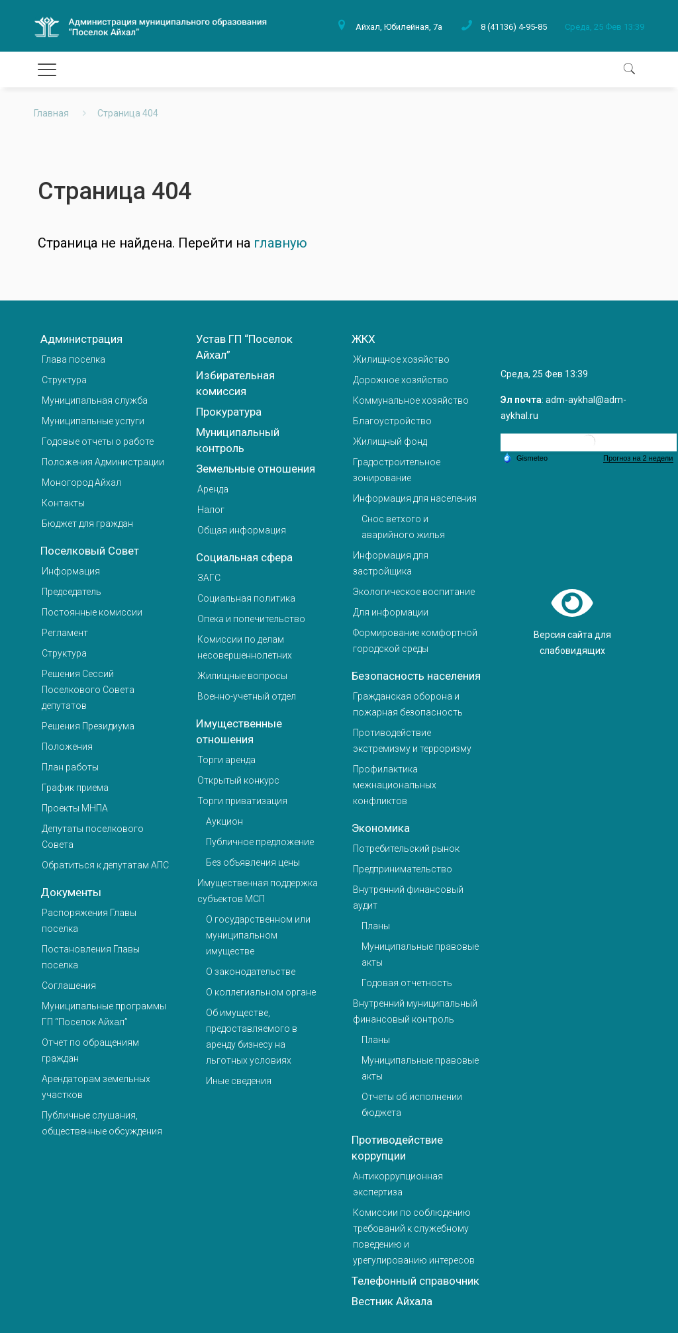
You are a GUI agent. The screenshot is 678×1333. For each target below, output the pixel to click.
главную (280, 243)
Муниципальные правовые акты (420, 954)
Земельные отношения (255, 468)
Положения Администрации (103, 462)
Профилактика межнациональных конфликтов (394, 785)
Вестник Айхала (392, 1301)
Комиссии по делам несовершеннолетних (244, 647)
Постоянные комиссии (92, 612)
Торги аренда (226, 760)
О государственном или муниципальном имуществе (258, 935)
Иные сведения (238, 1081)
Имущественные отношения (239, 731)
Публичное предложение (260, 842)
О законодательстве (250, 971)
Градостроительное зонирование (396, 470)
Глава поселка (73, 359)
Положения (67, 746)
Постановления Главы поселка (91, 957)
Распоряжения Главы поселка (89, 920)
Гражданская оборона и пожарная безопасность (408, 704)
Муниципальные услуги (93, 421)
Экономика (381, 828)
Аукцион (224, 821)
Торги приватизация (242, 801)
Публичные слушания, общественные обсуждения (102, 1123)
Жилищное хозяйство (401, 359)
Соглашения (69, 985)
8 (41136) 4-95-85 (514, 27)
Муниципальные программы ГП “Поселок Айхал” (104, 1014)
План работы (70, 767)
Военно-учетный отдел (246, 696)
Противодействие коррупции (397, 1147)
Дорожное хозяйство (400, 380)
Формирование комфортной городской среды (415, 640)
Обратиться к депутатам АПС (105, 865)
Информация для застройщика (390, 563)
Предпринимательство (402, 869)
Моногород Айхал (81, 482)
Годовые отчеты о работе (98, 441)
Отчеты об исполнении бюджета (412, 1104)
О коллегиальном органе (261, 992)
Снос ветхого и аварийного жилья (403, 527)
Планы (376, 926)
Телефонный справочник (415, 1280)
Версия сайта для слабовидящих (572, 620)
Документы (70, 892)
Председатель (71, 591)
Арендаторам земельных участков (96, 1087)
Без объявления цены (253, 862)
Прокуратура (229, 411)
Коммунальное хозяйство (411, 400)
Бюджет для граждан (87, 523)
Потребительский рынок (406, 848)
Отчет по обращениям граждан (90, 1050)
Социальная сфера (244, 557)
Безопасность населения (416, 675)
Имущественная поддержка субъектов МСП (257, 891)
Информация (71, 571)
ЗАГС (208, 578)
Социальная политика (246, 598)
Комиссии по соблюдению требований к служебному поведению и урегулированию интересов (414, 1236)
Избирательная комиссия (235, 383)
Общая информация (241, 530)
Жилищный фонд (390, 441)
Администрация (81, 338)
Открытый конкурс (238, 780)
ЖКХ (363, 338)
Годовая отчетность (407, 983)
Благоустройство (392, 421)
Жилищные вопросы (242, 675)
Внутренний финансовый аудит (408, 897)
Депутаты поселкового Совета (93, 836)
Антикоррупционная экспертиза (398, 1184)
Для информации (390, 612)
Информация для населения (415, 498)
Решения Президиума (88, 726)
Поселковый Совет (89, 550)
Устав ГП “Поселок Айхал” (244, 346)
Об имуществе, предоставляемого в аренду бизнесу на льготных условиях (251, 1036)
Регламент (65, 632)
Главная (51, 113)
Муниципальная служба (95, 400)
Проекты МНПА (75, 808)
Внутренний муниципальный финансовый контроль (415, 1011)
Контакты (63, 503)
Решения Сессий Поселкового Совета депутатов (88, 689)
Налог (210, 509)
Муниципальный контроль (237, 440)
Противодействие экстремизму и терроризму (412, 740)
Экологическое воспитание (414, 591)
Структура (64, 380)
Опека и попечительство (251, 619)
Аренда (212, 489)
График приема (75, 787)
